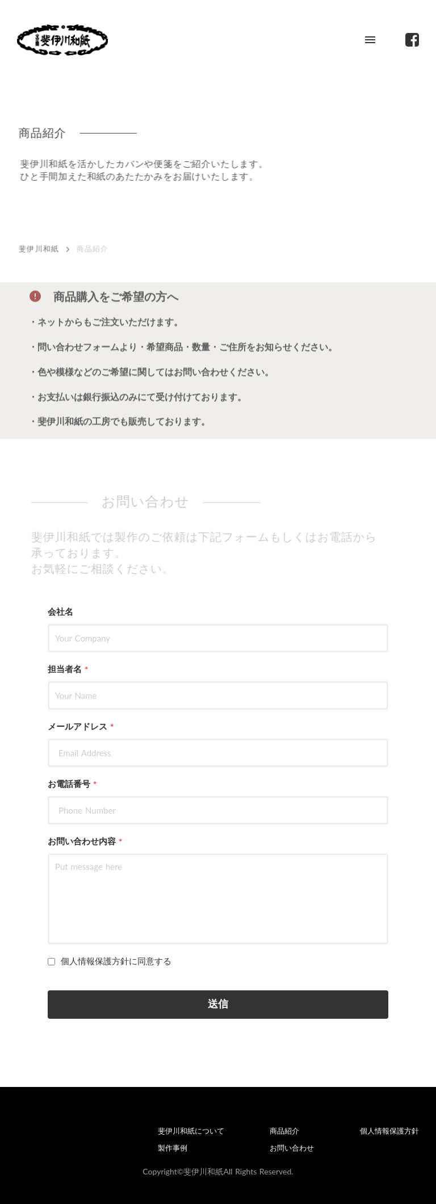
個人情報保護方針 (389, 1131)
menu (370, 40)
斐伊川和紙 (40, 250)
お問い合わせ (292, 1148)
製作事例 (172, 1148)
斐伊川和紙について (191, 1131)
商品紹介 (284, 1131)
